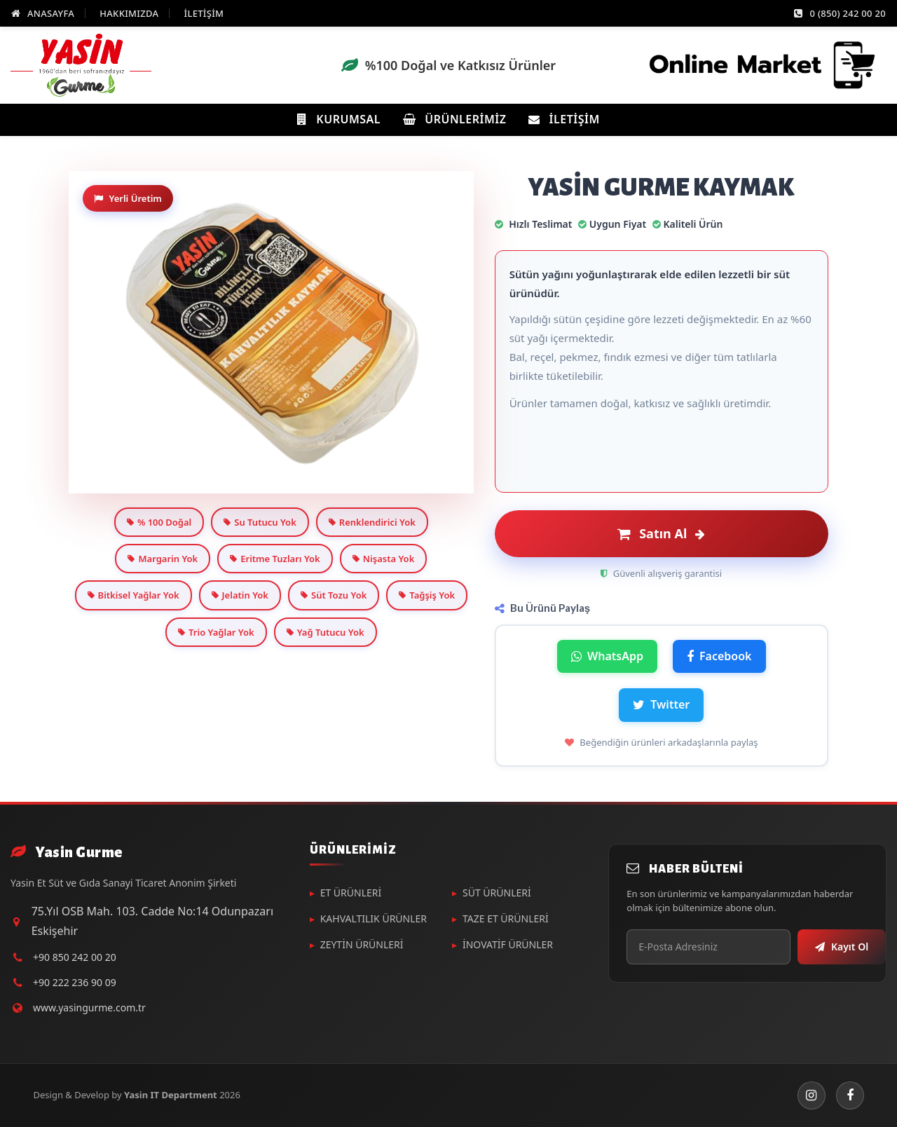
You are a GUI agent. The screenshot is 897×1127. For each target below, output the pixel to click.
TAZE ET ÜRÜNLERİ (506, 918)
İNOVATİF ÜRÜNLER (508, 944)
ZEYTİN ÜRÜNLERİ (362, 944)
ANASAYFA (42, 13)
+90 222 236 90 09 (74, 982)
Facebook (719, 656)
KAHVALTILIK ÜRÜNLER (373, 918)
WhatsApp (607, 656)
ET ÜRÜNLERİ (351, 892)
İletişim (563, 119)
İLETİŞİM (204, 13)
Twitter (661, 704)
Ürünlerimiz (454, 119)
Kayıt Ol (841, 946)
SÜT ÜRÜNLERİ (497, 892)
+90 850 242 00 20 (74, 957)
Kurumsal (339, 119)
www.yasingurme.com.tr (89, 1007)
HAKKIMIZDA (129, 13)
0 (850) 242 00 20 (840, 13)
